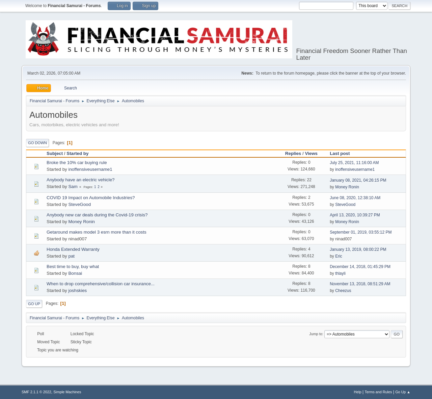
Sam (72, 186)
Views (311, 153)
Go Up (34, 304)
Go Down (37, 143)
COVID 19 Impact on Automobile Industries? (91, 197)
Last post (343, 153)
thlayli (340, 273)
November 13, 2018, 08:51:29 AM (360, 284)
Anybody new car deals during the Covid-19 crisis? (97, 214)
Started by (77, 153)
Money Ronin (347, 187)
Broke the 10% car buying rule (77, 162)
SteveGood (79, 204)
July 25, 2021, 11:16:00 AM (354, 162)
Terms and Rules (378, 392)
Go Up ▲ (402, 392)
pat (71, 256)
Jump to (315, 334)
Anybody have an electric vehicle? (81, 179)
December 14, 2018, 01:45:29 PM (360, 266)
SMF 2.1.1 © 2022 (36, 392)
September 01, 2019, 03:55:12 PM (361, 232)
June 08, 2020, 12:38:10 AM (355, 197)
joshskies (77, 290)
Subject (55, 153)
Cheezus (343, 290)
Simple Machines (67, 392)
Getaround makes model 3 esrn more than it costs (96, 232)
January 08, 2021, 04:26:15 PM (358, 180)
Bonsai (75, 273)
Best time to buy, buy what (73, 266)
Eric (338, 256)
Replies (293, 153)
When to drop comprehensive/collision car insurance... (101, 283)
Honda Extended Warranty (73, 249)
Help (357, 392)
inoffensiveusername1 (90, 169)
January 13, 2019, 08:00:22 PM (358, 249)
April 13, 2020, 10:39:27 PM (355, 215)
